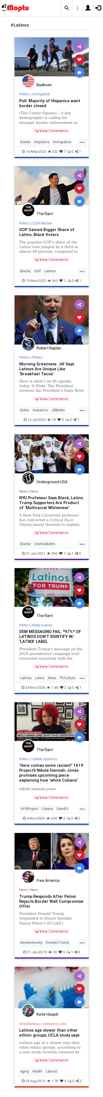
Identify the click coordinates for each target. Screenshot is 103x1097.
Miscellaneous (29, 1024)
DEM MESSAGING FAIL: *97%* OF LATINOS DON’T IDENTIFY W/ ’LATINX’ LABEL (50, 636)
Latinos (50, 271)
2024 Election (42, 223)
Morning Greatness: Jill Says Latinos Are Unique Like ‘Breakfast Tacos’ (46, 368)
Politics (24, 94)
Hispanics (41, 142)
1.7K (53, 1081)
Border (25, 142)
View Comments (51, 130)
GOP (37, 271)
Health (37, 1071)
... (82, 141)
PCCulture (67, 678)
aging (24, 1071)
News (23, 491)
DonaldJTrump (57, 942)
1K (51, 419)
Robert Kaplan (49, 348)
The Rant (45, 213)
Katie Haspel (47, 1014)
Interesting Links (55, 1024)
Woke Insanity (42, 625)
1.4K (53, 687)
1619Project (29, 809)
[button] (67, 8)
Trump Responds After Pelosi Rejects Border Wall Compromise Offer (51, 901)
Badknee (44, 84)
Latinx (39, 678)
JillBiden (58, 410)
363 (53, 280)
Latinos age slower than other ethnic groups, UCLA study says (49, 1032)
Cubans (47, 809)
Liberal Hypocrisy (44, 759)
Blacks (25, 271)
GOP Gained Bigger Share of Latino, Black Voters (46, 232)
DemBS (62, 809)
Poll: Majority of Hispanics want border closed (49, 103)
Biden (24, 410)
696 (51, 818)
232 (53, 151)
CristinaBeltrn (44, 544)
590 (52, 553)
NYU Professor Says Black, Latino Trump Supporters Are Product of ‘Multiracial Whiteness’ (51, 502)
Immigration (41, 94)
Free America (48, 880)
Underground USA (52, 481)
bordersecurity (31, 942)
